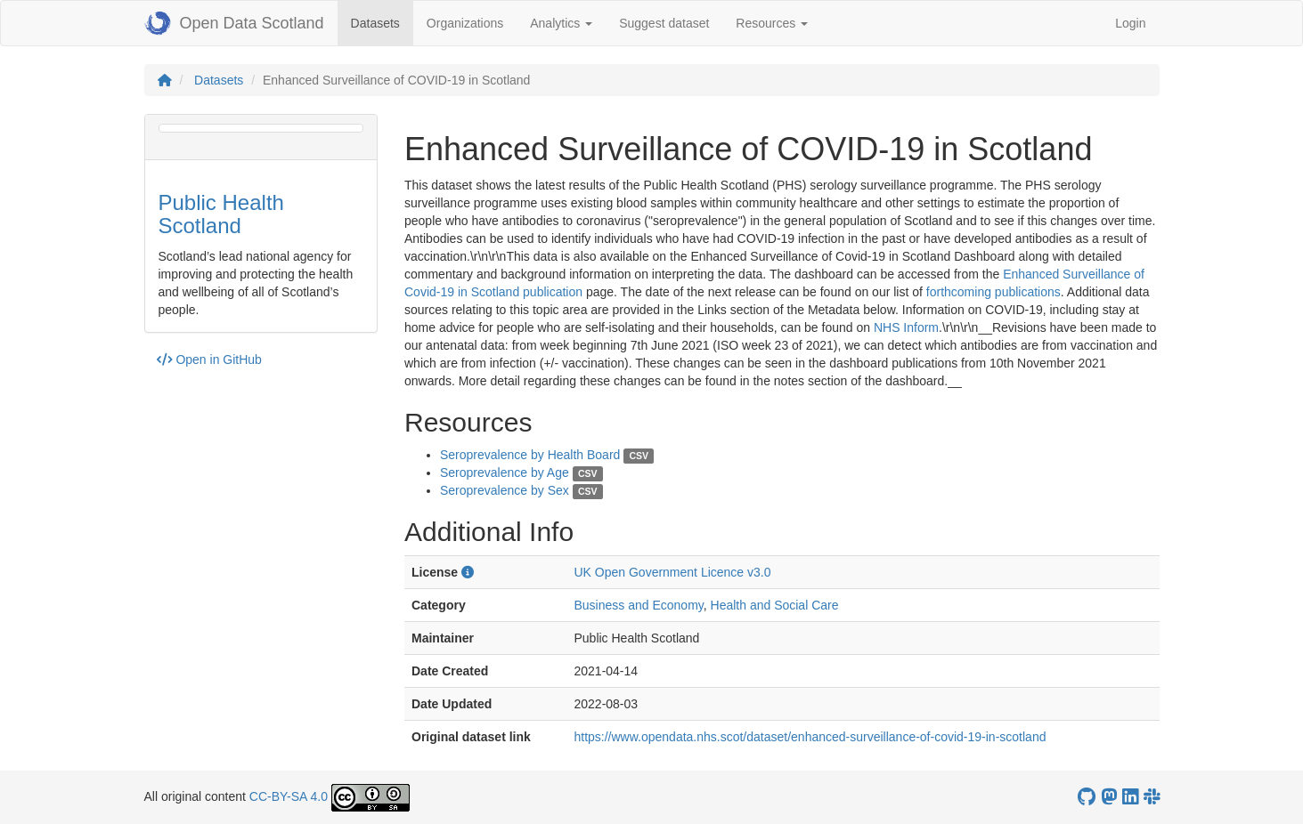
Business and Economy (638, 605)
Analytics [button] (561, 23)
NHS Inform (906, 327)
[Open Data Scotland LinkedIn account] (1130, 797)
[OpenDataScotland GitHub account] (1086, 797)
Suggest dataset (664, 23)
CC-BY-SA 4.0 (288, 796)
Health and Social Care (775, 605)
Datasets (382, 21)
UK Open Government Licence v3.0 (672, 572)
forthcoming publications (993, 292)
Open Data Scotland (234, 23)
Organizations (465, 23)
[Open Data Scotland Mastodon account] (1109, 797)
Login (1130, 23)
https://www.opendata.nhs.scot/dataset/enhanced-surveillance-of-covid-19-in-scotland (810, 737)
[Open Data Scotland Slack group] (1152, 797)
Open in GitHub (209, 359)
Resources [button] (772, 23)
